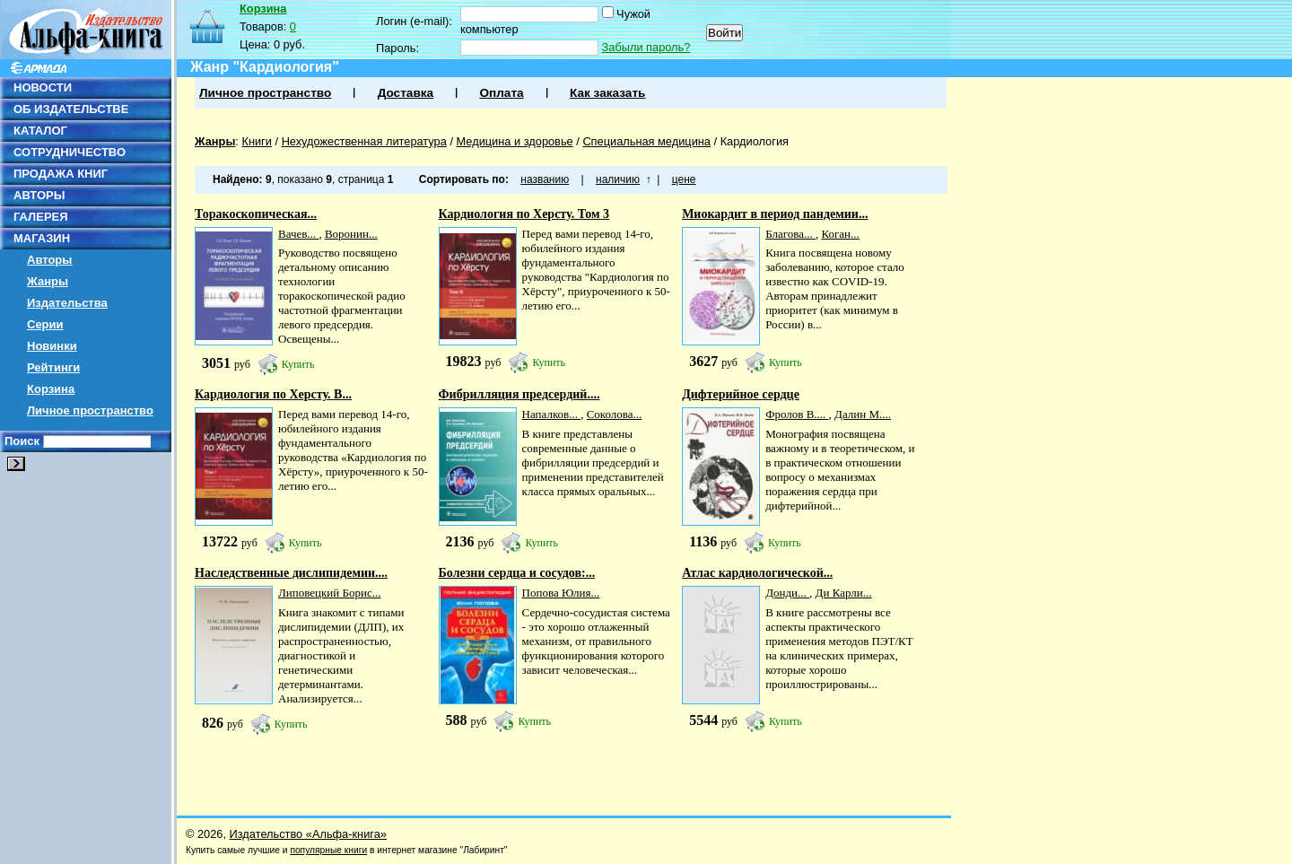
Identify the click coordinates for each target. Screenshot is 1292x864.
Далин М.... (862, 414)
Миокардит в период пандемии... (775, 214)
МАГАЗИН (41, 238)
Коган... (840, 233)
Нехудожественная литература (364, 141)
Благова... (790, 233)
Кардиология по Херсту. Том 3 (524, 214)
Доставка (405, 93)
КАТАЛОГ (40, 130)
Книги (256, 141)
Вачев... (298, 233)
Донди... (787, 592)
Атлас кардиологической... (757, 573)
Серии (45, 324)
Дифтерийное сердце (740, 394)
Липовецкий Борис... (329, 592)
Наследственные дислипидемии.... (291, 573)
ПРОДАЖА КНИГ (60, 173)
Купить (298, 364)
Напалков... (551, 414)
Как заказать (607, 93)
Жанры (47, 281)
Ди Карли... (844, 592)
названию (544, 179)
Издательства (67, 303)
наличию (618, 179)
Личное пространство (90, 410)
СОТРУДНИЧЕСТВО (69, 152)
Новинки (52, 346)
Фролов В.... (796, 414)
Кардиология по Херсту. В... (273, 394)
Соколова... (614, 414)
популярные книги (328, 850)
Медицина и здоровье (515, 141)
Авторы (49, 259)
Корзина (50, 389)
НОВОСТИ (42, 87)
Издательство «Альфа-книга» (308, 834)
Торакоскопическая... (256, 214)
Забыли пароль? (646, 47)
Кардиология (754, 141)
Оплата (501, 93)
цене (684, 179)
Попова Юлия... (561, 592)
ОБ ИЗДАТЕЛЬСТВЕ (70, 109)
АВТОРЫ (39, 195)
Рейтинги (53, 367)
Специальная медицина (646, 141)
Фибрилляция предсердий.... (519, 394)
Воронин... (351, 233)
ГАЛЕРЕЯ (40, 216)
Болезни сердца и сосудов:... (517, 573)
